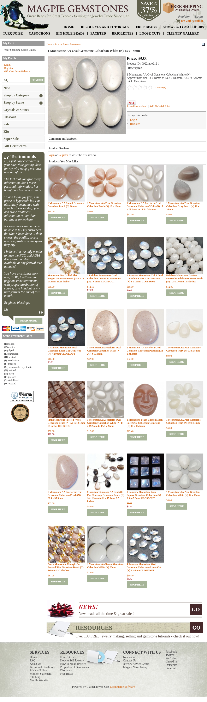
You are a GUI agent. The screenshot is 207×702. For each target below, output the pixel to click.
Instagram (171, 664)
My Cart (186, 20)
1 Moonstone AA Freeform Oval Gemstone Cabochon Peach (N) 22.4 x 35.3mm (65, 495)
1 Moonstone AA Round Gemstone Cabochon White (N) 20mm (105, 566)
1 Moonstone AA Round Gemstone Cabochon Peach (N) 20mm (66, 205)
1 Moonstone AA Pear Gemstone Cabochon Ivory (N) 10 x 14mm (183, 421)
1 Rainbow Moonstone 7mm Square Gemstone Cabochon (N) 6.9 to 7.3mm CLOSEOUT (144, 495)
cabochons (39, 33)
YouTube (171, 658)
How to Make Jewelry (73, 663)
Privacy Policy (38, 670)
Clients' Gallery (182, 33)
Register (184, 16)
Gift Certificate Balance (17, 71)
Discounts (66, 670)
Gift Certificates (15, 146)
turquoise (13, 33)
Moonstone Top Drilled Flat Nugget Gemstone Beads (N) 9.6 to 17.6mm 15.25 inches (66, 278)
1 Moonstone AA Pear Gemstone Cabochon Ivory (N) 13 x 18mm (183, 349)
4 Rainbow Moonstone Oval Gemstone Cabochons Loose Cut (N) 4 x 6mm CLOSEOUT (144, 567)
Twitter (170, 654)
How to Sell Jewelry (72, 660)
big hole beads (70, 33)
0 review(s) (160, 87)
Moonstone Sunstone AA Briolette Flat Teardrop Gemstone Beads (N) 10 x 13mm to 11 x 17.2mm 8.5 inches (105, 497)
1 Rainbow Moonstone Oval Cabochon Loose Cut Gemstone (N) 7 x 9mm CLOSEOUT (104, 278)
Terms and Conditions (42, 667)
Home (49, 44)
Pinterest (171, 668)
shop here (58, 217)
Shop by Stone (61, 44)
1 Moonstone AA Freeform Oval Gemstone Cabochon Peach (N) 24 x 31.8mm (145, 350)
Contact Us (129, 660)
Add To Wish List (159, 106)
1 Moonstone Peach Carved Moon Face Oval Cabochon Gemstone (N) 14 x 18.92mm (144, 422)
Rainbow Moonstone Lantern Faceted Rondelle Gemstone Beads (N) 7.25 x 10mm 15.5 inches (184, 278)
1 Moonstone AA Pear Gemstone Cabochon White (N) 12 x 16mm (183, 494)
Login (199, 16)
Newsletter (129, 657)
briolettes (122, 33)
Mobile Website (39, 680)
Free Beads (66, 673)
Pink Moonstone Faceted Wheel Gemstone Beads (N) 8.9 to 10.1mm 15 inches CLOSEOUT (66, 422)
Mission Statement (41, 673)
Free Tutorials (68, 657)
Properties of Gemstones (74, 667)
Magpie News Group (135, 667)
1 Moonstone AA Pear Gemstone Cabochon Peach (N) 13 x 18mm (104, 205)
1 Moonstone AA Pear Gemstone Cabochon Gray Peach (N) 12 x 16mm (183, 206)
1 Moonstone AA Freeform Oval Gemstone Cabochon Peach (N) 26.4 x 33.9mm (104, 350)
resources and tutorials (105, 27)
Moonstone (75, 44)
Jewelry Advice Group (136, 663)
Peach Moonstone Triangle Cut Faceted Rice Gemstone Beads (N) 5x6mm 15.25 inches (65, 567)
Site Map (35, 677)
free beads (146, 27)
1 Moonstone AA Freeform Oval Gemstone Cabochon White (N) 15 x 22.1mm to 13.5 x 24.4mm (145, 206)
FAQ (32, 660)
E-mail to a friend (137, 106)
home (69, 27)
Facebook (171, 651)
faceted (98, 33)
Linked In (171, 661)
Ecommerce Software (122, 686)
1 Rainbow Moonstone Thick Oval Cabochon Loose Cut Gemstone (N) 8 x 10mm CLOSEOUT (145, 278)
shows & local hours (183, 27)
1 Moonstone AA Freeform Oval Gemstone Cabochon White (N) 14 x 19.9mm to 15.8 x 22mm (105, 422)
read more (28, 320)
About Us (35, 663)
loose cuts (150, 33)
